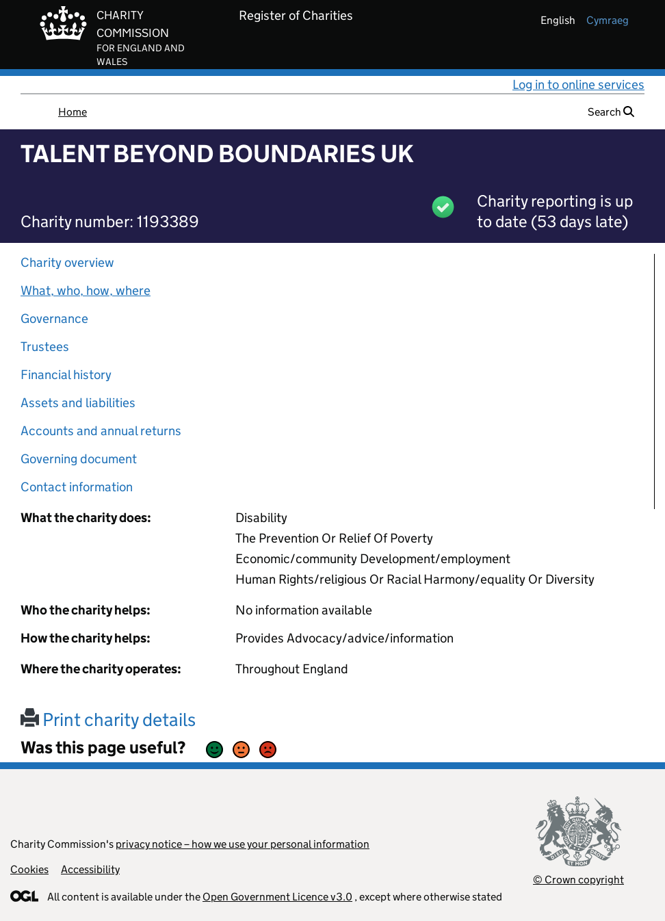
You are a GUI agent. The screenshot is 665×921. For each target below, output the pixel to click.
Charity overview (67, 262)
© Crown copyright (578, 879)
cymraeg (607, 20)
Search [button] (611, 111)
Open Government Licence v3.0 (277, 896)
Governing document (79, 459)
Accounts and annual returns (101, 431)
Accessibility (90, 869)
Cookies (29, 869)
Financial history (66, 374)
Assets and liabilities (78, 403)
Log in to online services (578, 84)
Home (72, 111)
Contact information (77, 487)
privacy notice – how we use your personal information (242, 844)
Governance (54, 318)
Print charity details (108, 719)
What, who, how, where (86, 290)
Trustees (45, 346)
